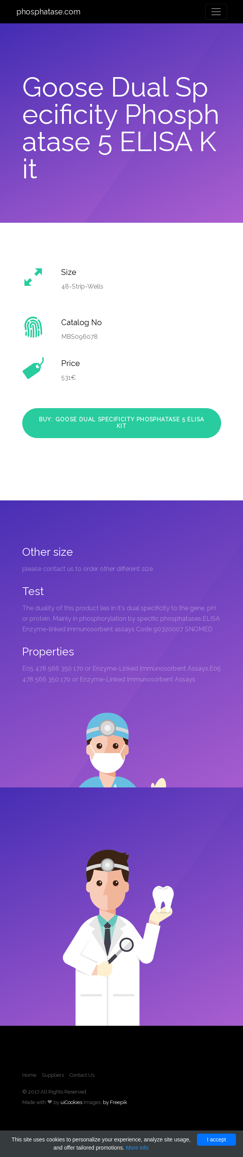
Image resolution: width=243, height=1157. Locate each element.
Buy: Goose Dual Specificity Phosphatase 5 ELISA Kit (121, 423)
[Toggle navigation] (216, 11)
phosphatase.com (48, 11)
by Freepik (115, 1102)
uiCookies (71, 1102)
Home (29, 1075)
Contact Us (81, 1075)
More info (137, 1148)
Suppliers (53, 1075)
